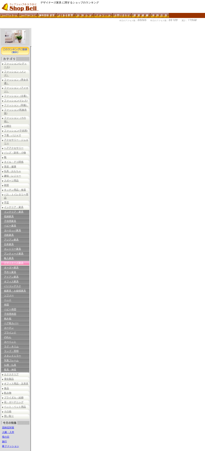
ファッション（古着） (16, 95)
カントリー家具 (12, 249)
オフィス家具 (11, 281)
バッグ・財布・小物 (15, 152)
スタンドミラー (12, 355)
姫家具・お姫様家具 (15, 290)
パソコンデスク (12, 286)
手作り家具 (10, 272)
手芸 (6, 202)
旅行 (4, 441)
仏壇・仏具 (10, 365)
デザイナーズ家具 (13, 262)
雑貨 (6, 185)
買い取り (9, 416)
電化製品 (9, 379)
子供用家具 (10, 221)
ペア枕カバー (11, 323)
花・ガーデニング (13, 402)
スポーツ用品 (11, 180)
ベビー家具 (10, 225)
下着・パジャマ (12, 135)
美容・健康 (10, 166)
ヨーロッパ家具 (12, 230)
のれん (7, 337)
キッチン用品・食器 (15, 189)
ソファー (9, 295)
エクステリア (11, 374)
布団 (6, 304)
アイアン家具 (11, 276)
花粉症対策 (8, 427)
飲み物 (7, 392)
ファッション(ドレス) (15, 100)
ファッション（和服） (16, 105)
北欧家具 (9, 235)
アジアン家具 (11, 239)
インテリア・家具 (13, 207)
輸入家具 (9, 258)
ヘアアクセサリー (13, 148)
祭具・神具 (10, 369)
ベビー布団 (10, 309)
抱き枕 (7, 318)
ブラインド (10, 332)
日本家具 (9, 244)
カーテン (9, 327)
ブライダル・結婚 (13, 397)
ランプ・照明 (11, 351)
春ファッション (10, 446)
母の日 (5, 436)
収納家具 (9, 216)
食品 (6, 388)
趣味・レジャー (12, 175)
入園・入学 (8, 432)
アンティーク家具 (13, 253)
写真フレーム (11, 360)
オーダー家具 (11, 267)
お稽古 (7, 126)
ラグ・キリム (11, 346)
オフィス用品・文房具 (16, 383)
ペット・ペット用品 (15, 406)
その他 (7, 411)
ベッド (7, 300)
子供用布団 (10, 314)
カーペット (10, 341)
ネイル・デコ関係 (13, 161)
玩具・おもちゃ (12, 171)
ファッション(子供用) (15, 130)
